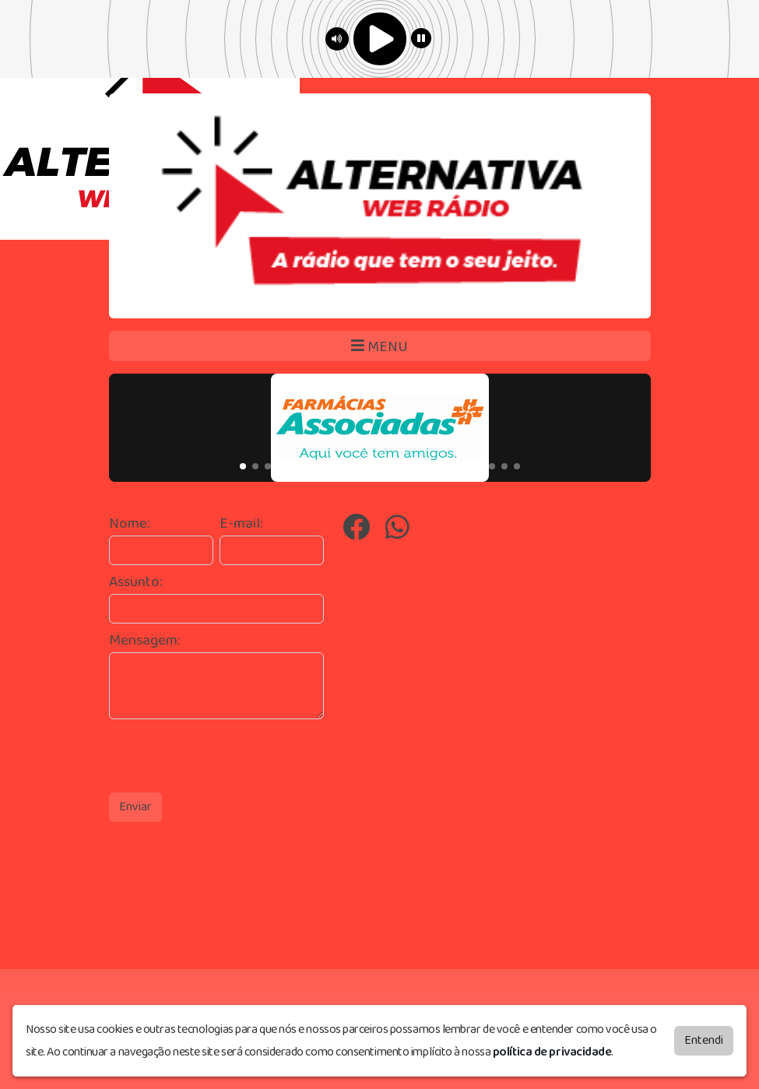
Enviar (135, 807)
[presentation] (227, 755)
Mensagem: (144, 641)
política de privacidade (552, 1052)
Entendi (703, 1040)
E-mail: (241, 524)
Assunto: (135, 582)
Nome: (129, 524)
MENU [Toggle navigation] (379, 347)
